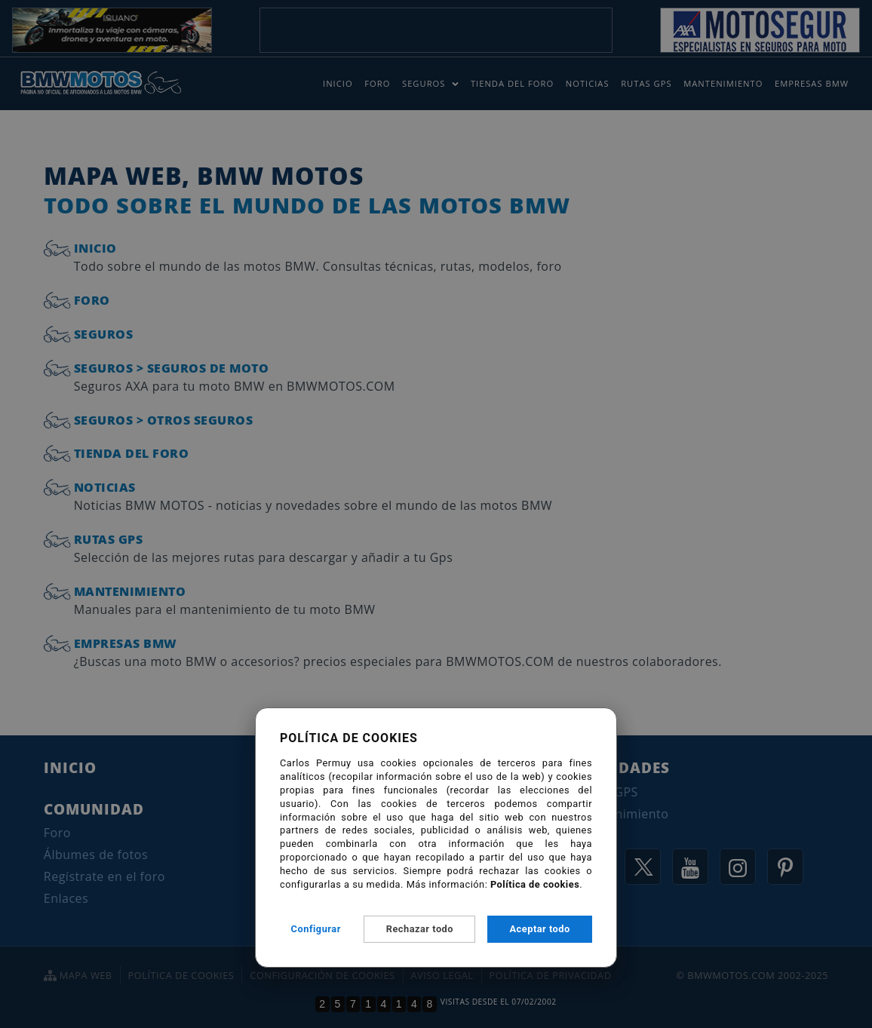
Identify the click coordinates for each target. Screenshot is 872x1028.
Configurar (316, 928)
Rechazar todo (419, 928)
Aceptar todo (540, 928)
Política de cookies (534, 884)
